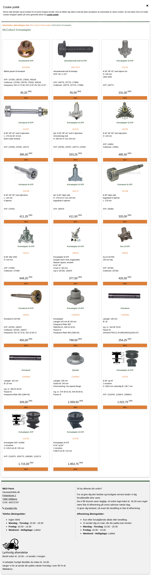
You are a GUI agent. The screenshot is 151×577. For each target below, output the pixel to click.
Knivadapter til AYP (125, 61)
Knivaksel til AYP (26, 123)
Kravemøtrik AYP (26, 61)
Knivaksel (125, 308)
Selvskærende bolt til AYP (75, 61)
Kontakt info (9, 508)
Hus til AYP (125, 246)
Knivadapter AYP (26, 432)
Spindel (75, 370)
